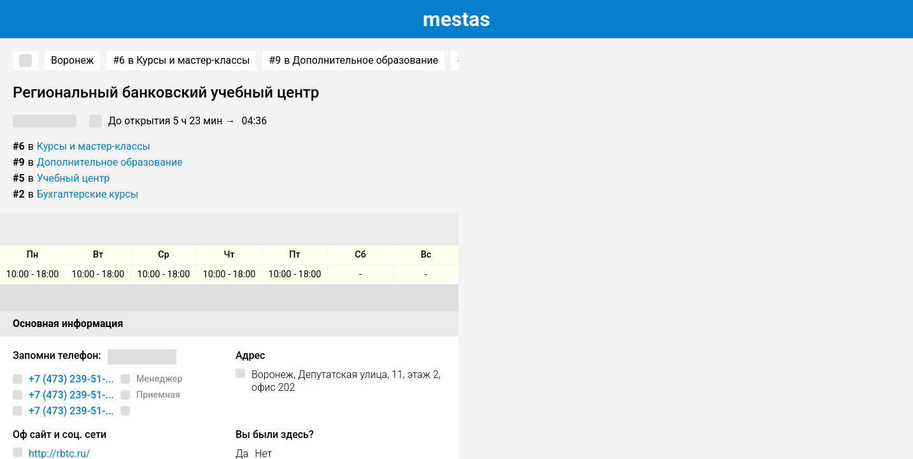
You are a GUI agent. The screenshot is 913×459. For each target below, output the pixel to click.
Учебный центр (73, 178)
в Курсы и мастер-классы (181, 60)
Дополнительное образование (110, 162)
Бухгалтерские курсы (88, 194)
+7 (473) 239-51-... (71, 379)
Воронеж (72, 60)
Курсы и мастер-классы (93, 146)
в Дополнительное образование (353, 60)
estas (456, 19)
